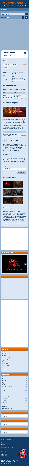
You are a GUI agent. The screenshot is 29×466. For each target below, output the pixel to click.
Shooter (14, 401)
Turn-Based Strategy (14, 408)
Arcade (14, 379)
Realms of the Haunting (10, 134)
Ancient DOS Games (16, 277)
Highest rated (5, 360)
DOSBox (7, 64)
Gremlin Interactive (17, 70)
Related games (6, 429)
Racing (14, 395)
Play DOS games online (7, 354)
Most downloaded (6, 358)
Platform (14, 391)
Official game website (17, 77)
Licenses (4, 421)
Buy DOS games (6, 356)
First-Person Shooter (14, 387)
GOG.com (23, 135)
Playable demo (17, 95)
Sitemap (3, 460)
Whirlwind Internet (12, 464)
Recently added (6, 362)
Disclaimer (15, 460)
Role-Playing (14, 399)
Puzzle (14, 393)
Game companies (6, 368)
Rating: (5, 166)
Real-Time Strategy (14, 397)
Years (4, 413)
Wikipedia (21, 78)
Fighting (14, 385)
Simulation (14, 403)
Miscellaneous (14, 389)
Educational (14, 381)
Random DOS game (7, 366)
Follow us (4, 451)
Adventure (14, 73)
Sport (14, 405)
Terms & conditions (6, 461)
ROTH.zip (6, 96)
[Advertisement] (14, 33)
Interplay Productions (17, 72)
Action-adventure (16, 80)
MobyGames (15, 78)
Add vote (22, 172)
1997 (13, 75)
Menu (5, 10)
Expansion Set (14, 383)
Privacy (9, 460)
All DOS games (5, 352)
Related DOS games (7, 364)
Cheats (4, 369)
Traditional (14, 407)
